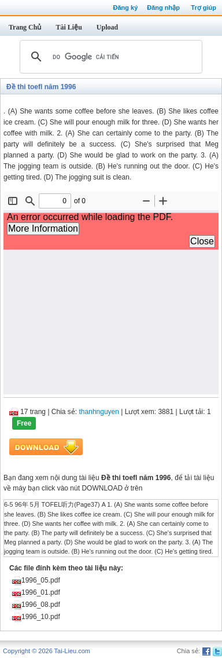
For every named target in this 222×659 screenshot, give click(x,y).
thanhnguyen (99, 412)
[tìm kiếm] (109, 57)
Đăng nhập (163, 7)
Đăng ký (125, 7)
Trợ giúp (203, 7)
